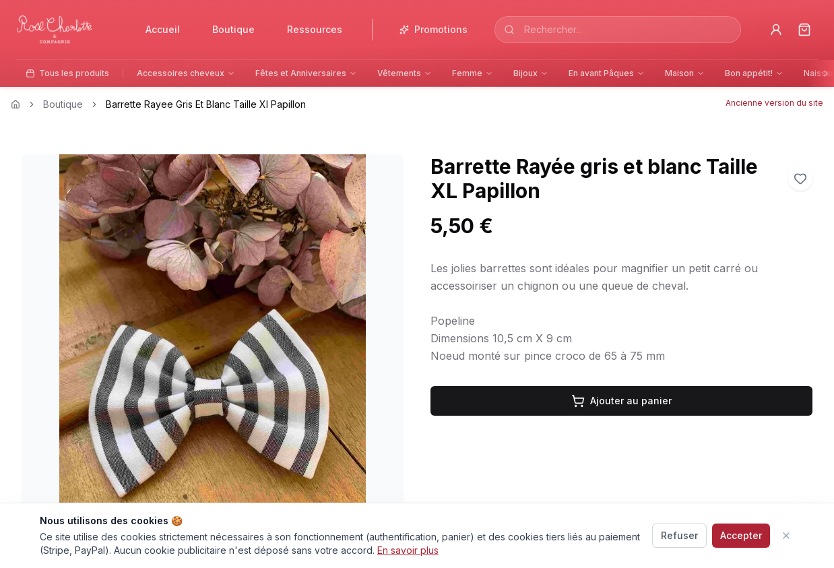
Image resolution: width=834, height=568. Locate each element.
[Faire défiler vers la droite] (826, 73)
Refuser (679, 535)
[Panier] (804, 29)
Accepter (741, 535)
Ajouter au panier (621, 401)
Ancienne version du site (774, 103)
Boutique (63, 104)
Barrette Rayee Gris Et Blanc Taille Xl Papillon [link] (206, 104)
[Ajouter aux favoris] (800, 178)
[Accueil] (63, 30)
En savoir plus (408, 550)
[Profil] (776, 29)
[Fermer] (786, 536)
